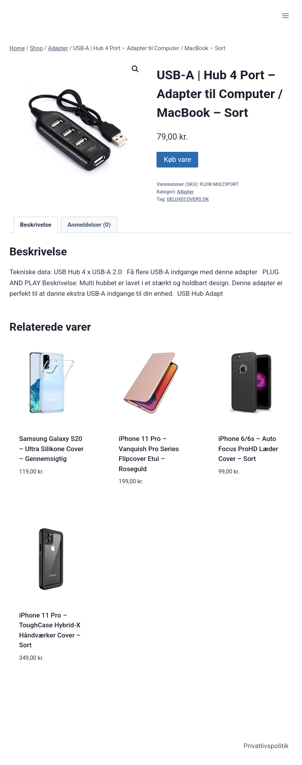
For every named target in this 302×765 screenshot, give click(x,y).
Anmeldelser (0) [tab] (88, 224)
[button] (135, 69)
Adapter (185, 192)
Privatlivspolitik (266, 746)
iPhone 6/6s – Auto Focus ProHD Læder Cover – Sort (248, 449)
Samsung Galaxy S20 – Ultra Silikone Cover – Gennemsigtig (51, 449)
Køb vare (177, 159)
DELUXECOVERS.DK (188, 199)
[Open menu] (285, 15)
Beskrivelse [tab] (36, 224)
